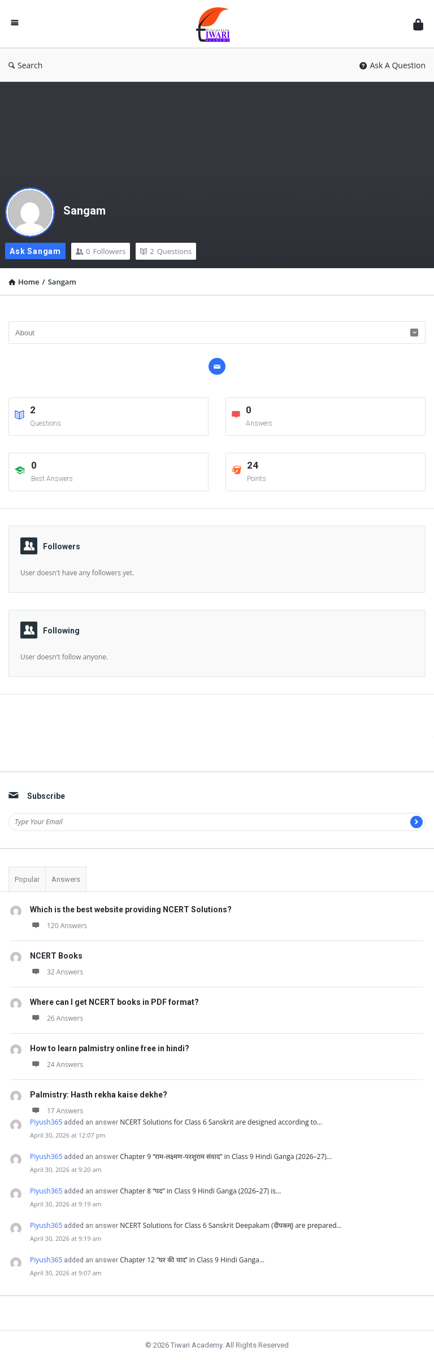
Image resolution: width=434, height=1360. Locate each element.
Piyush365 (46, 1122)
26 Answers (56, 1018)
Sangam (84, 210)
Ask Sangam (35, 251)
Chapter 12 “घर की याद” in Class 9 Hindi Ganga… (192, 1260)
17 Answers (56, 1111)
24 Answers (56, 1064)
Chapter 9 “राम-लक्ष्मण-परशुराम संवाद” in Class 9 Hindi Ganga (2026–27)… (226, 1156)
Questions (166, 251)
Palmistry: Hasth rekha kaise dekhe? (98, 1094)
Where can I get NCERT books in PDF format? (114, 1002)
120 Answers (58, 925)
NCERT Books (56, 955)
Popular (27, 879)
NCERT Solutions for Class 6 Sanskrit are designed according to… (221, 1122)
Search (25, 65)
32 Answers (56, 972)
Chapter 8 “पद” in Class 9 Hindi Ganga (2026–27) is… (200, 1191)
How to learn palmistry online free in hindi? (109, 1048)
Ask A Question (392, 65)
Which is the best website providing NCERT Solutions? (131, 909)
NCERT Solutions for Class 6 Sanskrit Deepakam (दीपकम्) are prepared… (231, 1225)
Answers (65, 879)
